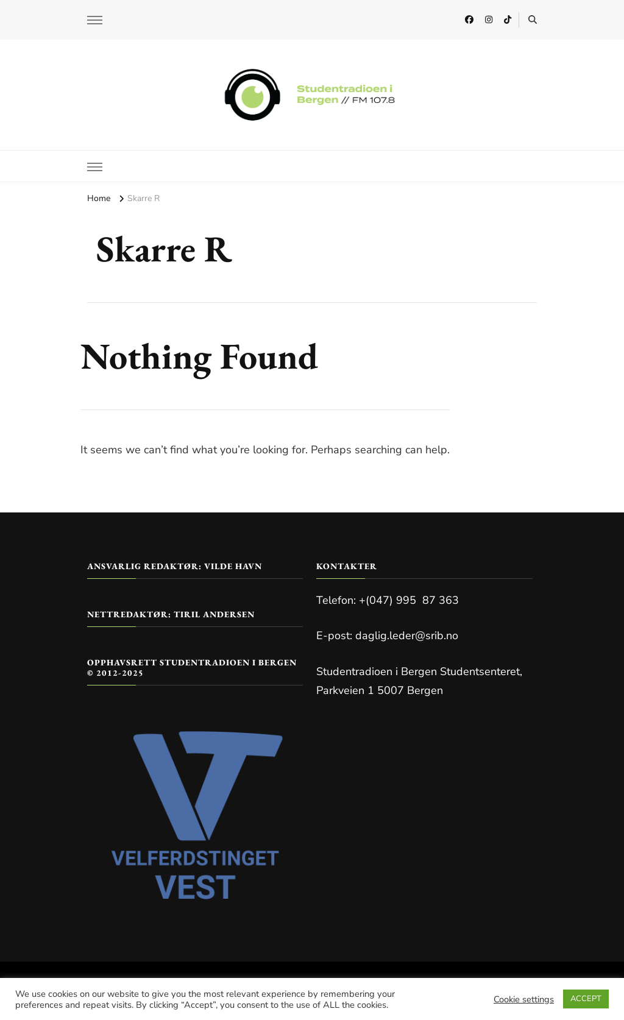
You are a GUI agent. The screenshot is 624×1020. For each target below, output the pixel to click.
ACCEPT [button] (585, 998)
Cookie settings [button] (524, 999)
